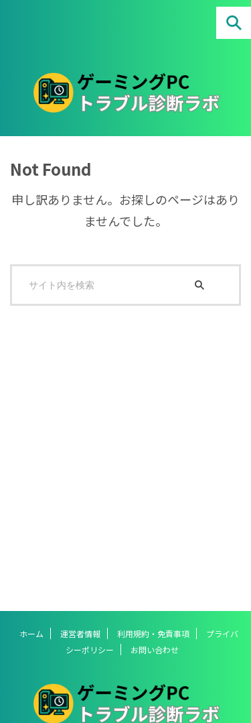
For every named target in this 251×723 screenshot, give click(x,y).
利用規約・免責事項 (153, 633)
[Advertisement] (125, 451)
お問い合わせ (155, 649)
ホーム (31, 633)
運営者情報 (80, 633)
